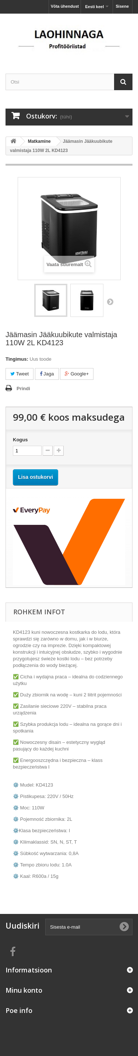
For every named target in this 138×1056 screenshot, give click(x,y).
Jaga (47, 374)
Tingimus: (17, 359)
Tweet (19, 374)
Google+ (77, 374)
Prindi (23, 388)
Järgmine (110, 301)
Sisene (122, 6)
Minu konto (24, 990)
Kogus (20, 439)
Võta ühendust (65, 6)
